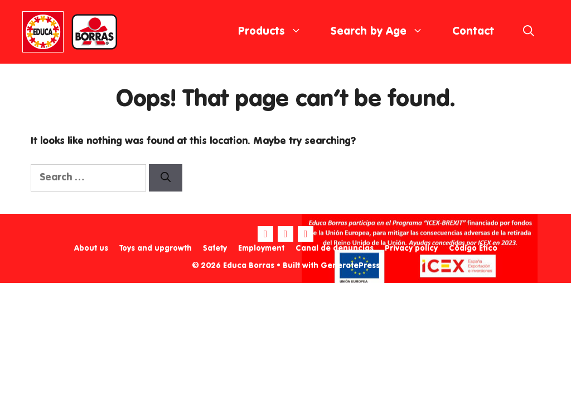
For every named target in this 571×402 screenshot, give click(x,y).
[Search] (165, 178)
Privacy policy (411, 248)
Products (277, 32)
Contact (473, 31)
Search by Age (384, 32)
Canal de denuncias (335, 248)
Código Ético (473, 248)
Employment (261, 248)
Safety (215, 248)
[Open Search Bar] (529, 32)
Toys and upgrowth (155, 248)
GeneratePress (350, 266)
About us (91, 248)
